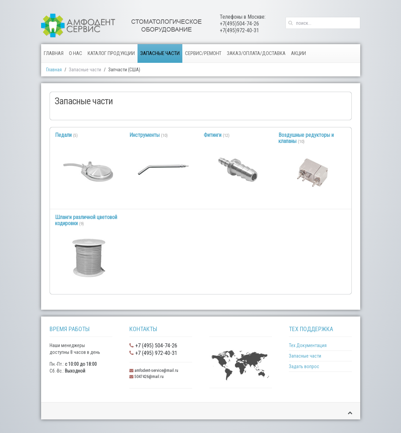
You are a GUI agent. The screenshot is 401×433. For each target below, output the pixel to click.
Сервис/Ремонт (203, 53)
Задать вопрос (304, 366)
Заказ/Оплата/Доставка (256, 53)
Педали (63, 135)
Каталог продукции (111, 53)
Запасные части (160, 53)
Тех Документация (308, 345)
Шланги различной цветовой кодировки (86, 220)
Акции (298, 53)
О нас (75, 53)
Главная (53, 53)
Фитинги (212, 135)
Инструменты (144, 135)
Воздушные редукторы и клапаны (306, 138)
